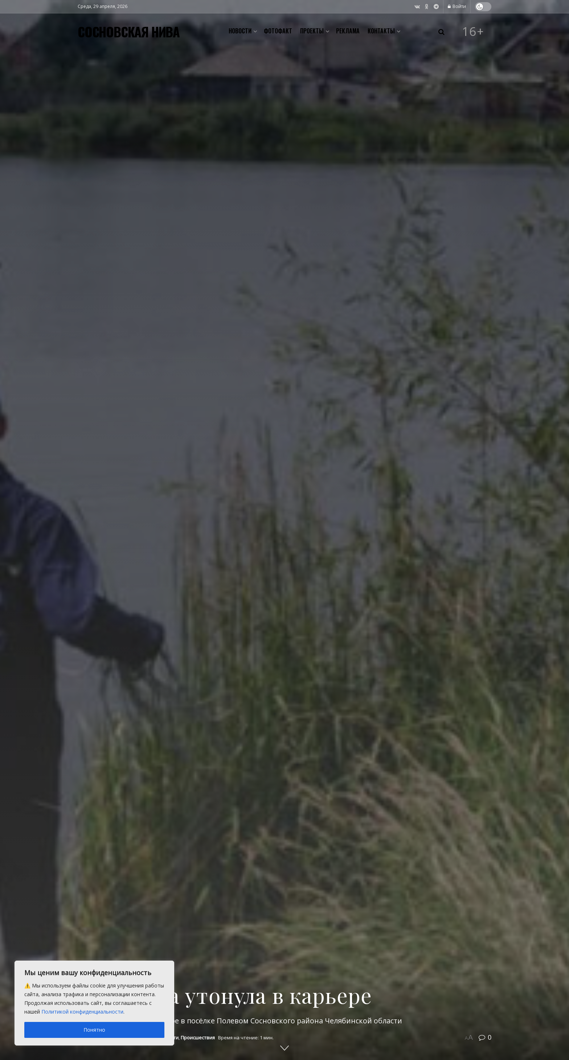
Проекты (312, 30)
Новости (240, 30)
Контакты (381, 30)
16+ (473, 31)
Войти (457, 6)
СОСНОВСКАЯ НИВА (129, 31)
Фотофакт (278, 30)
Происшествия (198, 1037)
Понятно (94, 1029)
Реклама (348, 30)
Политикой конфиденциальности (82, 1011)
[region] (94, 1003)
